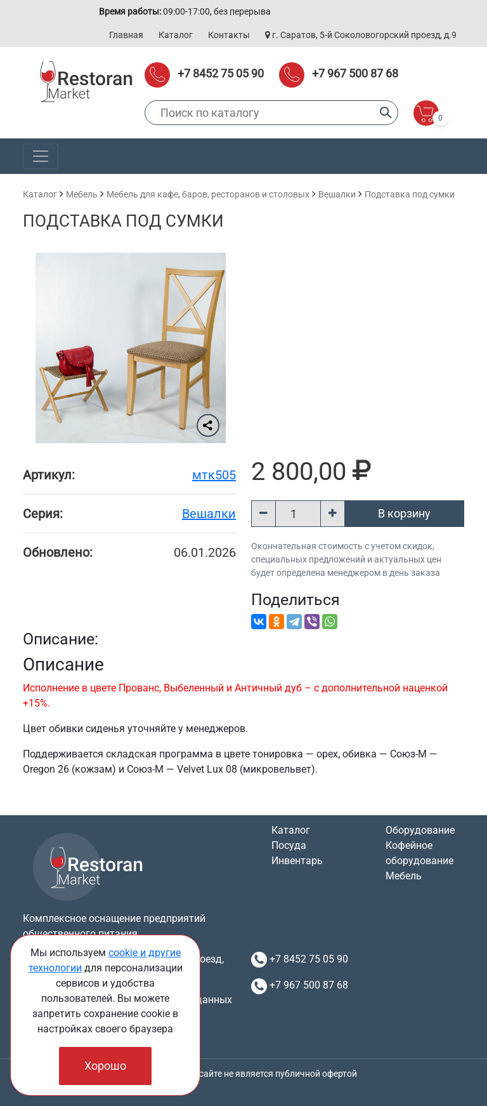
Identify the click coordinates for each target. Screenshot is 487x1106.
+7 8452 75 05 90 (221, 73)
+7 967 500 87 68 (355, 73)
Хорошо (105, 1065)
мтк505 (214, 475)
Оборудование (420, 830)
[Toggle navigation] (40, 156)
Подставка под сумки (410, 194)
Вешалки (337, 194)
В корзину (404, 513)
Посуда (288, 845)
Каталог (176, 35)
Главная (126, 35)
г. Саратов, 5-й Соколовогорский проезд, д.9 (361, 35)
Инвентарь (297, 861)
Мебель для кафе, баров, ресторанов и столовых (208, 194)
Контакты (229, 35)
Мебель (82, 194)
